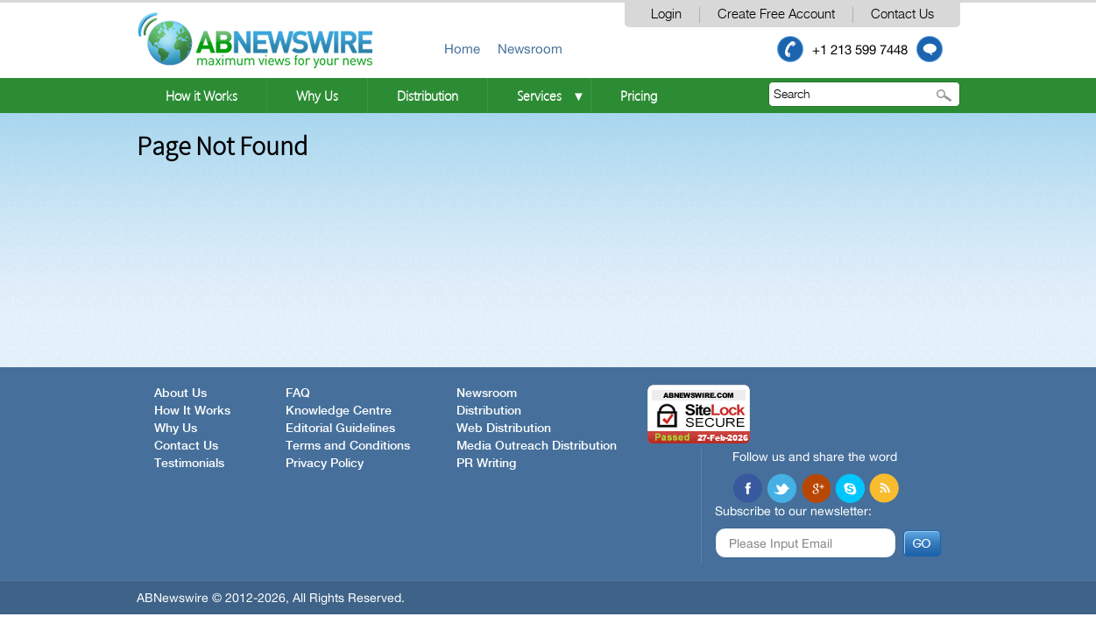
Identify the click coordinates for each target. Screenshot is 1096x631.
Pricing (638, 95)
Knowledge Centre (339, 411)
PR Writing (486, 463)
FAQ (298, 393)
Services (539, 95)
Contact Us (902, 14)
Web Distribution (503, 428)
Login (666, 14)
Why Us (317, 95)
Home (462, 48)
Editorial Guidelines (340, 428)
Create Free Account (776, 14)
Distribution (427, 95)
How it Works (201, 95)
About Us (180, 393)
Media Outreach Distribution (536, 446)
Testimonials (189, 463)
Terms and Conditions (348, 446)
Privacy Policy (325, 463)
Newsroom (530, 48)
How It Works (192, 411)
